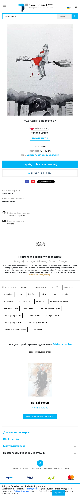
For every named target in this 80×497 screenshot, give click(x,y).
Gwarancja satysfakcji (39, 275)
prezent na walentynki (50, 308)
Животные (7, 193)
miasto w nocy (38, 329)
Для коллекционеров (16, 432)
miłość (55, 287)
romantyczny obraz (12, 315)
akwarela (24, 287)
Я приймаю (59, 493)
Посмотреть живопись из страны (24, 453)
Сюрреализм (8, 201)
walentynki (8, 301)
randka (65, 294)
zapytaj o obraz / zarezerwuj (40, 164)
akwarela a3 (29, 308)
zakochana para (11, 308)
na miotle (40, 301)
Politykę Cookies (33, 489)
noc (20, 294)
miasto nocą (24, 301)
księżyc (31, 294)
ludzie (43, 294)
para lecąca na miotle (38, 322)
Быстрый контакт (14, 446)
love (54, 294)
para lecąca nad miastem (15, 329)
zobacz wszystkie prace (40, 352)
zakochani (8, 294)
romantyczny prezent (13, 322)
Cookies (66, 468)
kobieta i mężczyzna (59, 301)
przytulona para (33, 315)
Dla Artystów (11, 439)
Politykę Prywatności (23, 491)
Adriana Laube (39, 132)
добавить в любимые (40, 173)
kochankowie (40, 287)
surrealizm (68, 287)
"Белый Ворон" (40, 402)
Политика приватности (53, 468)
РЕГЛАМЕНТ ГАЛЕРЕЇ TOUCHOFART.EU (27, 468)
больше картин (40, 138)
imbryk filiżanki (53, 315)
